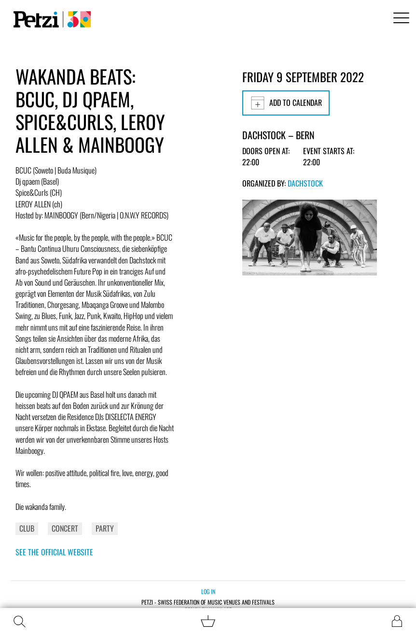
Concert (65, 528)
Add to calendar (286, 103)
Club (26, 528)
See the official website (54, 552)
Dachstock (305, 183)
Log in (208, 591)
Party (105, 528)
